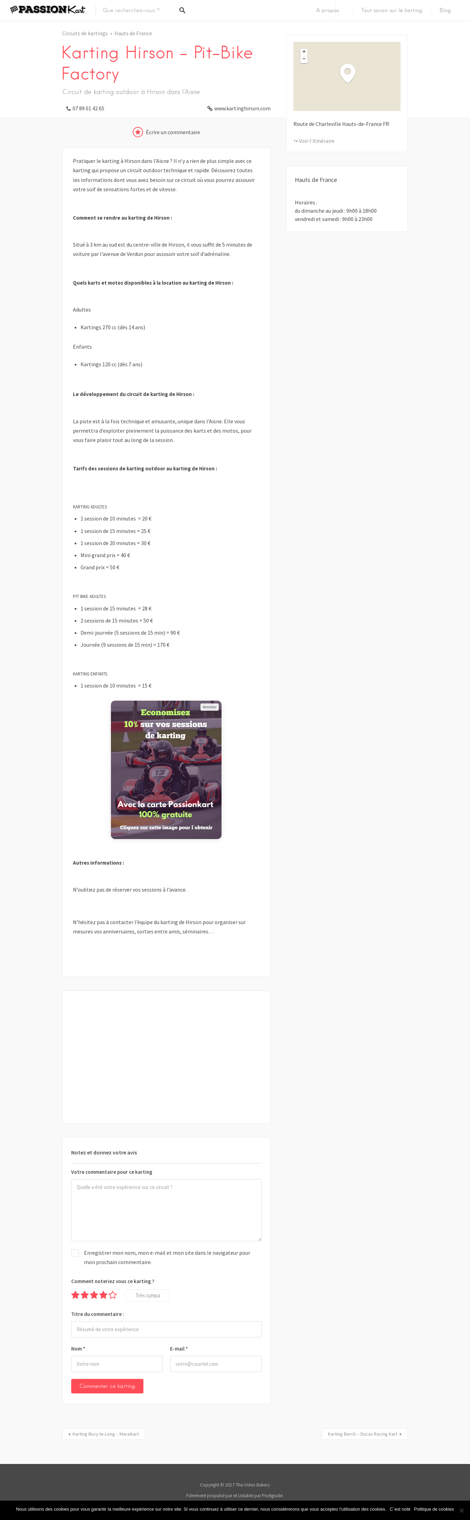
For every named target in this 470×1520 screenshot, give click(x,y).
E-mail (179, 1348)
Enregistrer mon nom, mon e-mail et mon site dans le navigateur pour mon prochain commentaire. (167, 1257)
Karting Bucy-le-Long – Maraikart (106, 1434)
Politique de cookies (434, 1509)
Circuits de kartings (85, 33)
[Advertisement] (166, 1056)
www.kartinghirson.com (242, 108)
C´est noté (400, 1509)
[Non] (461, 1510)
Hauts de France (133, 33)
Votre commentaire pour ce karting (111, 1172)
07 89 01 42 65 (88, 108)
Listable (245, 1495)
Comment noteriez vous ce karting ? (112, 1281)
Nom (78, 1348)
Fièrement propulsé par (209, 1495)
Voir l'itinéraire (317, 140)
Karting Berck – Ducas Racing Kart (362, 1434)
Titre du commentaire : (97, 1314)
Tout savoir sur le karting (391, 10)
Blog (445, 10)
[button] (351, 73)
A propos (327, 10)
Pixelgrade (272, 1495)
